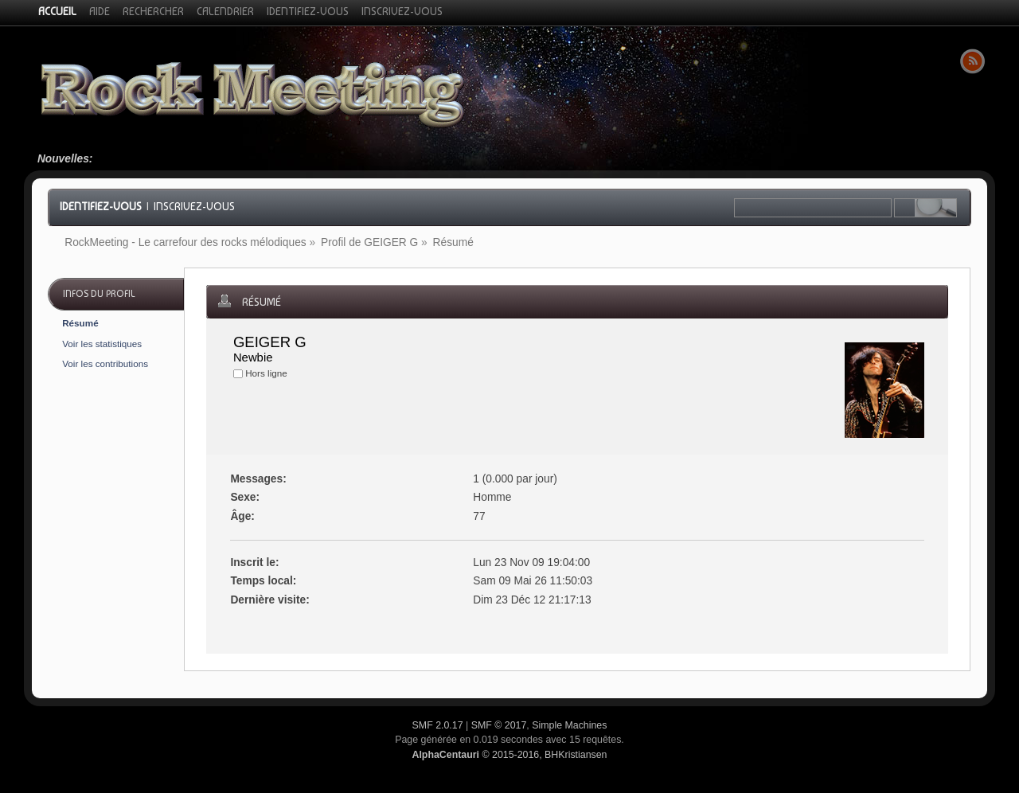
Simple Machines (569, 725)
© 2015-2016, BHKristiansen (509, 754)
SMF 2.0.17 (437, 725)
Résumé (80, 323)
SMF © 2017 (499, 725)
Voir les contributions (105, 363)
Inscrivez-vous (194, 206)
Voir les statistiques (102, 343)
